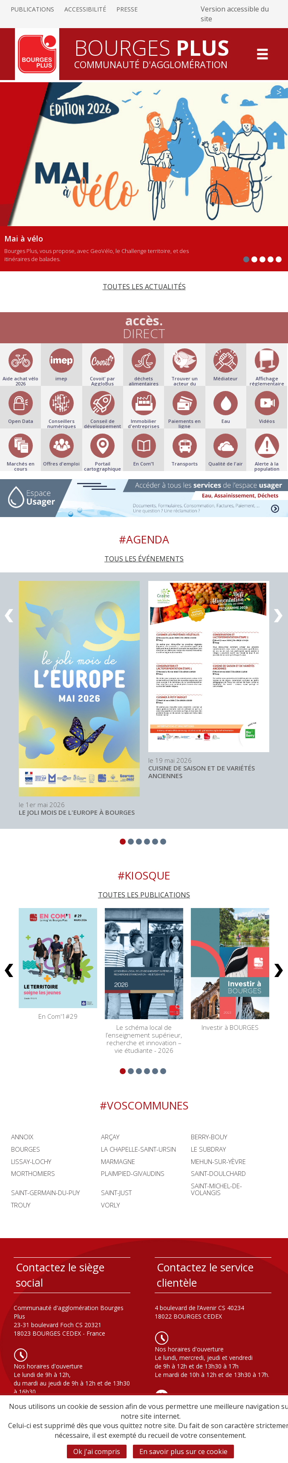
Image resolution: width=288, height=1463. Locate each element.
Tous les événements (144, 558)
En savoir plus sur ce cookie (183, 1451)
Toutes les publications (144, 895)
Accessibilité (85, 9)
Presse (127, 9)
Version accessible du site (235, 13)
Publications (32, 9)
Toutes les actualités (144, 286)
